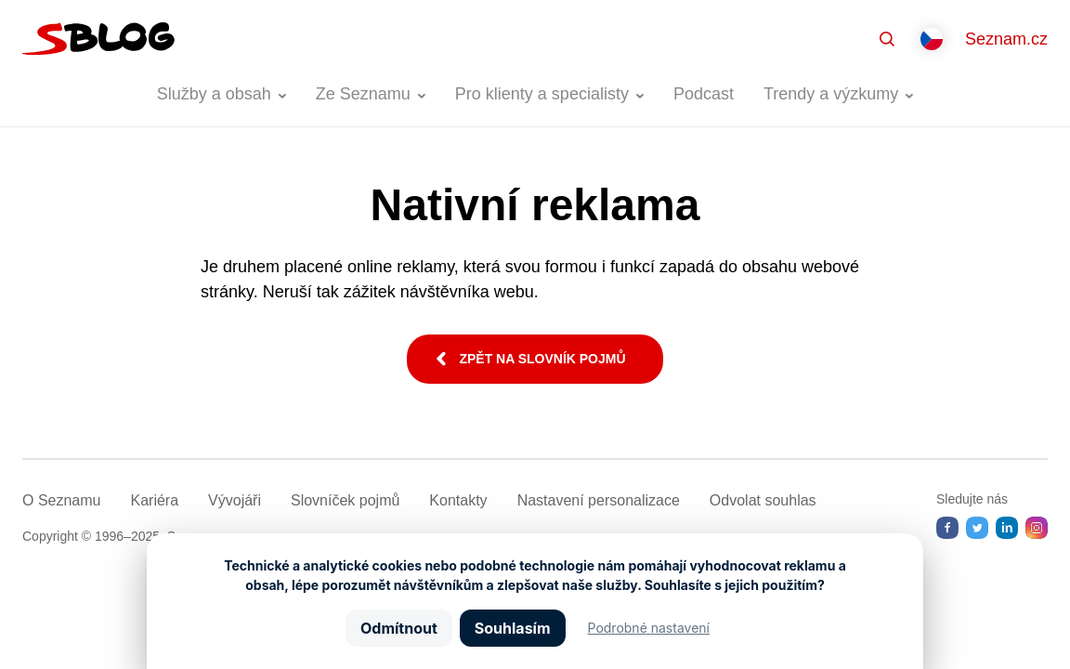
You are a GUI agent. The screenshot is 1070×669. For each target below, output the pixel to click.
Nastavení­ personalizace (598, 500)
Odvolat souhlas (763, 500)
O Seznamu (61, 500)
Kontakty (458, 500)
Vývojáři (234, 500)
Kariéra (154, 500)
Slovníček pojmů (345, 500)
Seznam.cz (1006, 39)
